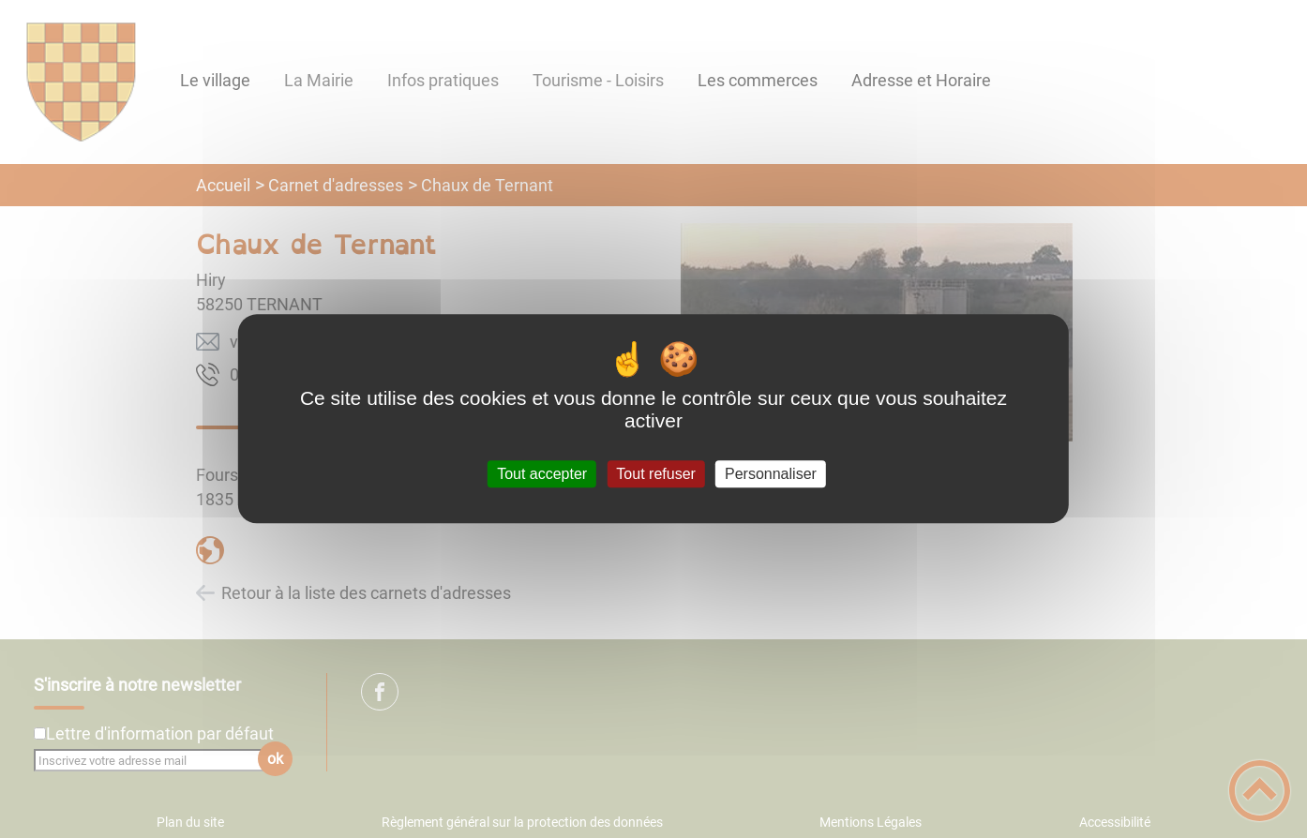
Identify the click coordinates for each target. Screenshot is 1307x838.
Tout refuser (655, 474)
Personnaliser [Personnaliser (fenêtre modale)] (771, 474)
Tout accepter (542, 474)
